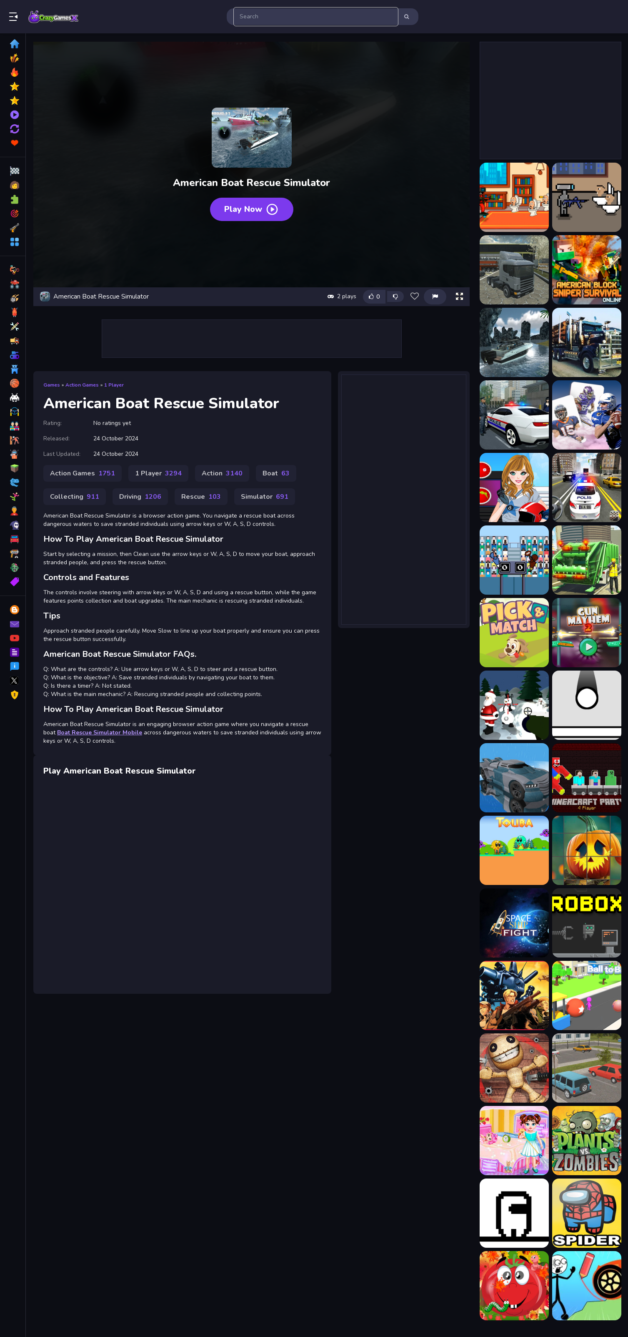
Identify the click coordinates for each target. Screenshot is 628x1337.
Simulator (264, 497)
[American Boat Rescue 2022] (514, 342)
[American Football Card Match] (586, 415)
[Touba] (514, 850)
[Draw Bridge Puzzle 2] (586, 1285)
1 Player (114, 385)
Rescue (201, 497)
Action (222, 473)
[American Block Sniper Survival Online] (586, 269)
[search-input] (315, 16)
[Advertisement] (251, 338)
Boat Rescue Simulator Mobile (99, 732)
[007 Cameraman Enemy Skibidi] (514, 197)
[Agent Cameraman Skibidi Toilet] (586, 197)
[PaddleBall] (586, 705)
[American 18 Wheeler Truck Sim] (514, 269)
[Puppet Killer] (514, 1068)
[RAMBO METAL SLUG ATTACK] (514, 995)
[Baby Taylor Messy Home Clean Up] (514, 1140)
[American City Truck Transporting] (586, 342)
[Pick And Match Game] (514, 632)
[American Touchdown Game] (514, 560)
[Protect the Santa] (514, 705)
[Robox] (586, 923)
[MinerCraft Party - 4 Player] (586, 777)
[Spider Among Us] (586, 1213)
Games (51, 385)
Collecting (74, 497)
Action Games (82, 385)
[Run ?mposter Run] (514, 1213)
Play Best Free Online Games (53, 16)
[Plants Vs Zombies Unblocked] (586, 1140)
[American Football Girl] (514, 487)
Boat (276, 473)
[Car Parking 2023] (514, 777)
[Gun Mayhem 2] (586, 632)
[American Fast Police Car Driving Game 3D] (514, 415)
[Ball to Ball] (586, 995)
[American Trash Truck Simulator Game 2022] (586, 560)
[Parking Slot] (586, 1068)
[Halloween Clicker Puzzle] (586, 850)
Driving (140, 497)
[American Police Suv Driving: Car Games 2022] (586, 487)
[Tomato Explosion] (514, 1285)
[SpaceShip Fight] (514, 923)
